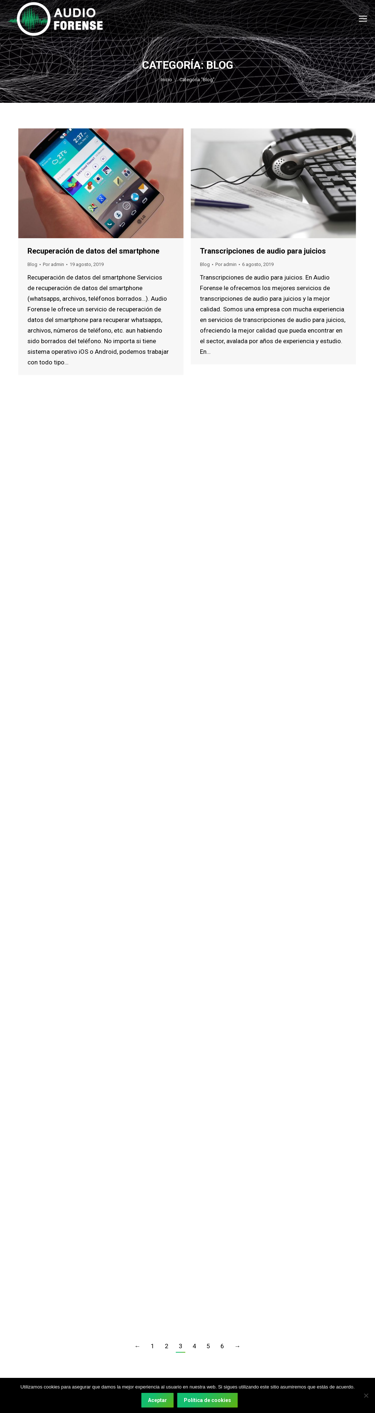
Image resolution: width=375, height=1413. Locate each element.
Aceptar (157, 1400)
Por (53, 264)
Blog (32, 264)
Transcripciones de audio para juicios (263, 251)
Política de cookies (207, 1400)
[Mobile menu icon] (363, 18)
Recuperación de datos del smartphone (93, 251)
